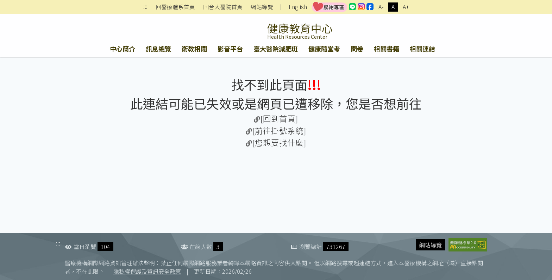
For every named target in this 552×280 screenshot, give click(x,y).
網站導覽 (262, 7)
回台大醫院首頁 (223, 7)
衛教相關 (194, 48)
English (298, 7)
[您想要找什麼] (279, 142)
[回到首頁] (279, 118)
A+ (406, 7)
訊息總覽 (158, 48)
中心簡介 (122, 48)
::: (145, 7)
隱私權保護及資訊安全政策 (147, 271)
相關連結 (422, 48)
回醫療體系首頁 (175, 7)
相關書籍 (386, 48)
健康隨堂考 (324, 48)
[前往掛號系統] (279, 130)
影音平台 (230, 48)
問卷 (357, 48)
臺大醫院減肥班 (275, 48)
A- (380, 7)
